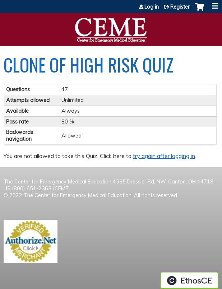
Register (180, 6)
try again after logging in (164, 155)
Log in (151, 6)
